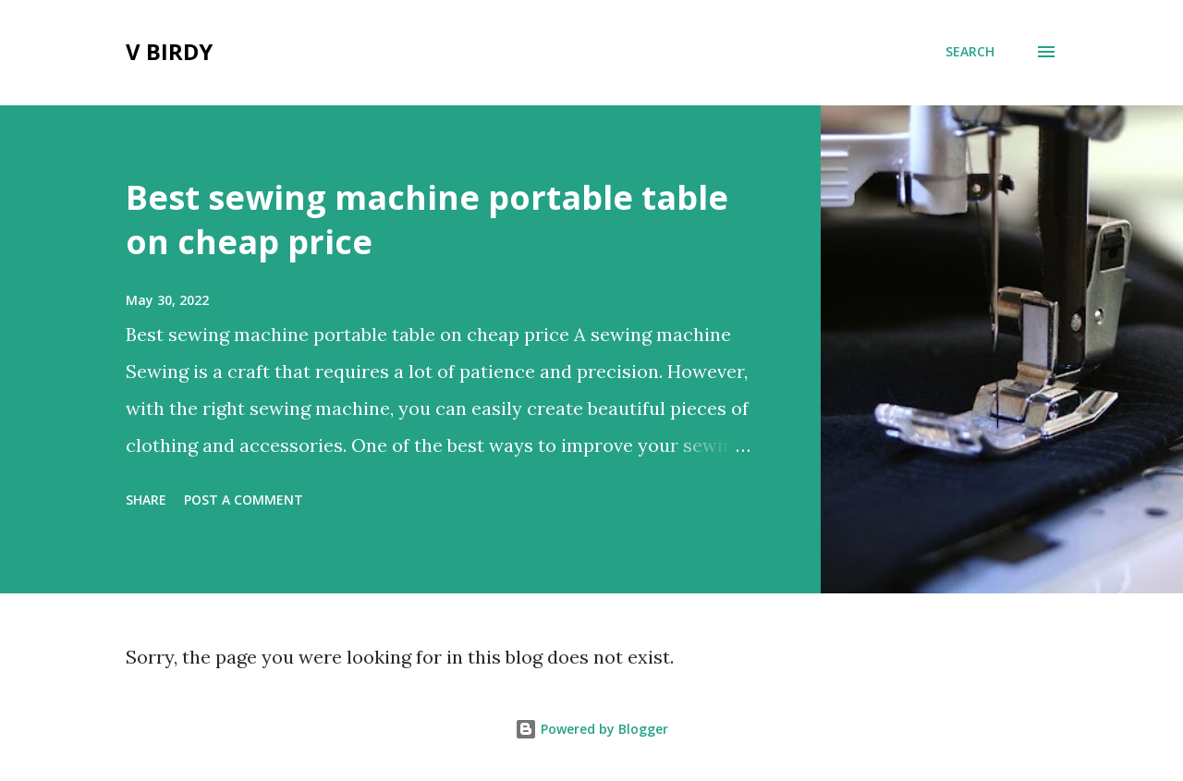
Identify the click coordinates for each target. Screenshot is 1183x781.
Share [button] (146, 499)
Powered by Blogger (591, 729)
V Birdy (169, 51)
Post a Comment (243, 499)
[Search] (969, 52)
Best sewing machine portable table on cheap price (427, 219)
